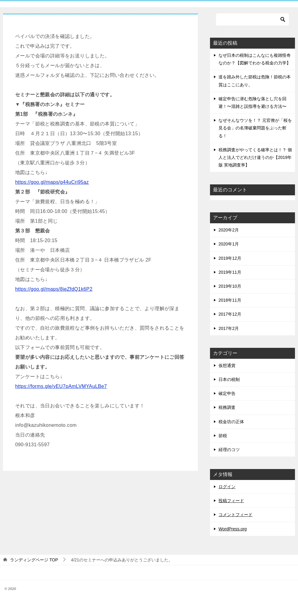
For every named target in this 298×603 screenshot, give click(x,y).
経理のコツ (229, 449)
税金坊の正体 (231, 421)
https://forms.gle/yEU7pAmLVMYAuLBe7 (61, 386)
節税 (222, 435)
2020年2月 (228, 230)
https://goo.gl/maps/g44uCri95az (52, 182)
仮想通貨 (226, 365)
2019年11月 (229, 272)
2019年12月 (229, 258)
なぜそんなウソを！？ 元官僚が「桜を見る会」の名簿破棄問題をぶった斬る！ (255, 128)
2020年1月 (228, 244)
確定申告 (226, 393)
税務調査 (226, 407)
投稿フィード (231, 500)
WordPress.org (232, 528)
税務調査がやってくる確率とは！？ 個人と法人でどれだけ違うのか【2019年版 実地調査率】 (255, 157)
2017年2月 (228, 328)
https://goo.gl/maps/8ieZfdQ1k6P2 (54, 289)
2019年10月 (229, 286)
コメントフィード (235, 514)
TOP (34, 559)
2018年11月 (229, 300)
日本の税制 (229, 379)
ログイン (226, 486)
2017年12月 (229, 314)
